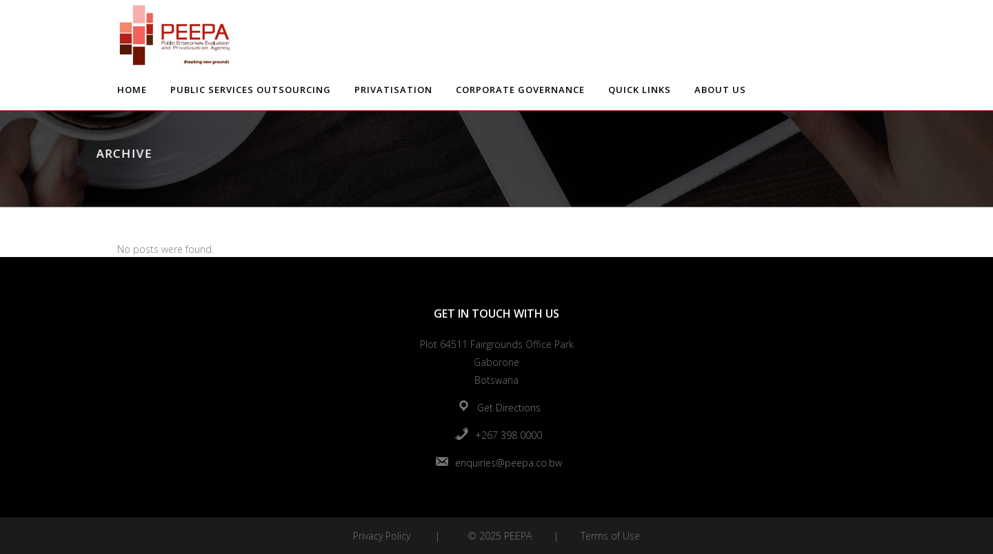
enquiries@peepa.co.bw (508, 462)
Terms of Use (610, 535)
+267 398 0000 (508, 435)
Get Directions (509, 407)
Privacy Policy (381, 535)
